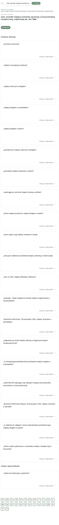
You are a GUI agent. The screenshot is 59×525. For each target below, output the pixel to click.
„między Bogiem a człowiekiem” (29, 114)
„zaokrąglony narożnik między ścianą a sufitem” (29, 198)
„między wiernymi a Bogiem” (29, 92)
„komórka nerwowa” (29, 50)
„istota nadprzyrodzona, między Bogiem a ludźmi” (29, 219)
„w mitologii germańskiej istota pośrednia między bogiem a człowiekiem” (29, 368)
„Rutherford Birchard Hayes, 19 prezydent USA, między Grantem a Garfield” (29, 410)
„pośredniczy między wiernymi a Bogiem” (29, 156)
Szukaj (36, 3)
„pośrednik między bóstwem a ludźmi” (29, 177)
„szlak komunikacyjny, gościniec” (29, 479)
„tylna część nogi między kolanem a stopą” (29, 241)
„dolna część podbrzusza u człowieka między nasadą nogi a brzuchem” (29, 452)
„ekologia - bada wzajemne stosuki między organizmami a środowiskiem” (29, 304)
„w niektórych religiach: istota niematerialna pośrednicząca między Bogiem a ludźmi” (29, 431)
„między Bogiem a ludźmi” (29, 135)
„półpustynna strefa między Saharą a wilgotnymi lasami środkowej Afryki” (29, 346)
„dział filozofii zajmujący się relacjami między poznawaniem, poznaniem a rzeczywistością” (29, 389)
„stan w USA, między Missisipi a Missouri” (29, 283)
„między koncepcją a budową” (29, 71)
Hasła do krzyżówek (7, 9)
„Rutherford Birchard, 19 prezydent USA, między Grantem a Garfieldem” (29, 325)
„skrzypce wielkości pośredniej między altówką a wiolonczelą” (29, 262)
